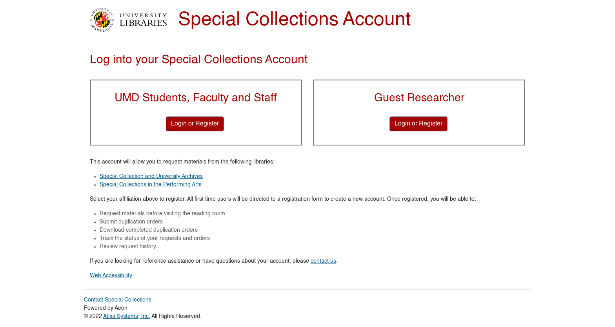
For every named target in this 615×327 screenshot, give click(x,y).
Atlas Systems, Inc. (126, 316)
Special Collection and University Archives (151, 176)
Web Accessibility (111, 275)
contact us (323, 261)
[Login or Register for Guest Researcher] (418, 123)
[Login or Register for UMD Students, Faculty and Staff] (195, 123)
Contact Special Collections (117, 300)
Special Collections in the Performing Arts (151, 184)
